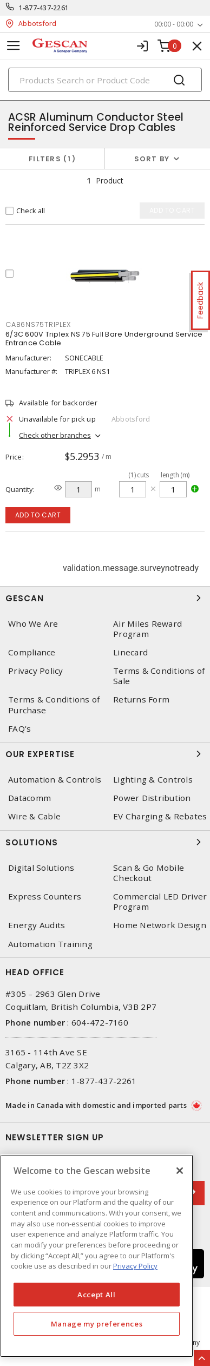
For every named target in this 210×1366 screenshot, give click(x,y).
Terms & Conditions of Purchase (54, 704)
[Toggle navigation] (13, 45)
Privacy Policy (35, 671)
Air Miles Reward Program (147, 629)
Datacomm (29, 798)
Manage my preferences (97, 1324)
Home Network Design (159, 925)
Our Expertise (105, 754)
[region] (96, 1255)
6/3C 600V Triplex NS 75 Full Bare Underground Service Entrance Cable (103, 338)
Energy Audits (36, 925)
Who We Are (33, 624)
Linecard (130, 652)
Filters (52, 158)
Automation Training (50, 944)
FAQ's (19, 729)
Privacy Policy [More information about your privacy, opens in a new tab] (135, 1266)
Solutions (105, 842)
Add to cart (38, 515)
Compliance (32, 652)
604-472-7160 (99, 1022)
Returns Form (141, 699)
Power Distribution (152, 798)
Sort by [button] (152, 158)
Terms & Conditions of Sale (159, 676)
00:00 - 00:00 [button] (173, 24)
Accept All (96, 1294)
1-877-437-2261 (44, 7)
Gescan (105, 598)
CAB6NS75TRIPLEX (37, 324)
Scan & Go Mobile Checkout (148, 873)
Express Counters (44, 896)
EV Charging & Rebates (160, 816)
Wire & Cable (34, 816)
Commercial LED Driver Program (160, 901)
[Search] (105, 80)
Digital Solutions (41, 868)
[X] (180, 1171)
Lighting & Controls (153, 779)
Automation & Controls (54, 779)
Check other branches (55, 435)
